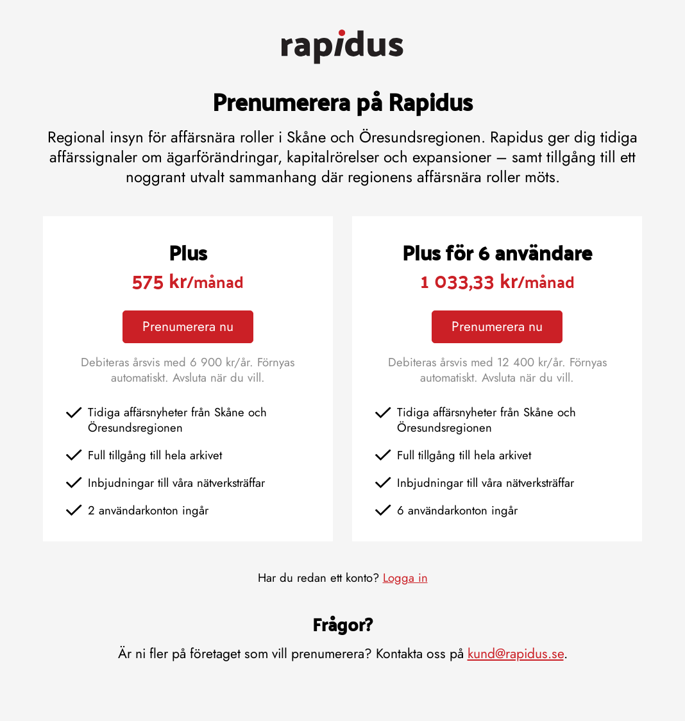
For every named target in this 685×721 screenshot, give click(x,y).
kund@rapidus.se (516, 653)
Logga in (405, 577)
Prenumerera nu (187, 326)
